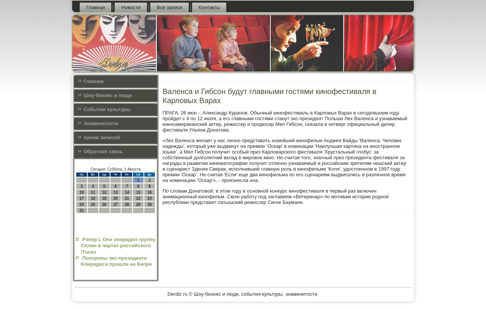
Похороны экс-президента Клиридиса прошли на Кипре (116, 261)
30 (149, 204)
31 (81, 211)
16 (149, 192)
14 (127, 192)
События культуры (107, 109)
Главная (95, 7)
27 (116, 204)
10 (81, 192)
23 (149, 198)
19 (104, 198)
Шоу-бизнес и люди (108, 95)
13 (116, 192)
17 (81, 198)
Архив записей (102, 137)
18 (93, 198)
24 (81, 204)
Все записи (169, 7)
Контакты (209, 7)
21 (127, 198)
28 (127, 204)
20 (116, 198)
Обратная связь (103, 151)
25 (93, 204)
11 (93, 192)
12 (104, 192)
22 (138, 198)
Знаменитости (101, 123)
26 (104, 204)
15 (138, 192)
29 (138, 204)
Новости (130, 7)
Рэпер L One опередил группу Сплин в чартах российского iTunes (118, 246)
